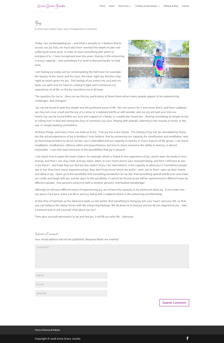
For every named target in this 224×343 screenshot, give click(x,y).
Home (102, 6)
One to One (123, 6)
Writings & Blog (171, 6)
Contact (185, 6)
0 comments (91, 29)
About (112, 6)
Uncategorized (76, 29)
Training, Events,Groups (146, 6)
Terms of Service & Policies (47, 330)
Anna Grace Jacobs (47, 29)
